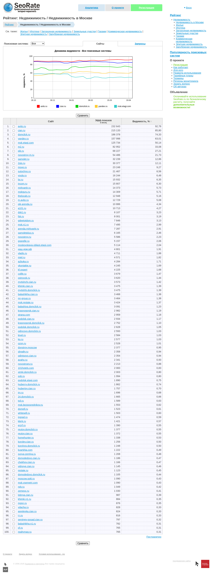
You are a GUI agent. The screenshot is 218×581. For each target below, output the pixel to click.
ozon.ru (22, 343)
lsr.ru (20, 179)
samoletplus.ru (26, 232)
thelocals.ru (24, 196)
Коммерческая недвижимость (125, 31)
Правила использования (187, 73)
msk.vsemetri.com (28, 482)
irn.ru (21, 392)
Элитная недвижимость (33, 34)
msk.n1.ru (23, 224)
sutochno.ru (24, 171)
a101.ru (22, 208)
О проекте (118, 7)
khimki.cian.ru (25, 286)
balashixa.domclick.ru (29, 306)
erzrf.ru (22, 425)
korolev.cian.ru (26, 441)
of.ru (20, 527)
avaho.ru (22, 359)
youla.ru (22, 175)
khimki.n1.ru (24, 499)
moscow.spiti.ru (26, 478)
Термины (178, 78)
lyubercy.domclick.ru (29, 384)
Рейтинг (9, 24)
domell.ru (23, 409)
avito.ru (22, 126)
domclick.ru (24, 134)
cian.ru (21, 130)
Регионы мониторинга (185, 81)
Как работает (180, 67)
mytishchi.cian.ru (27, 282)
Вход (189, 7)
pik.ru (21, 151)
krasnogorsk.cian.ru (28, 310)
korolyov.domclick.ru (29, 445)
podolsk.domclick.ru (28, 327)
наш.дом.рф (25, 249)
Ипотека (34, 31)
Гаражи (102, 31)
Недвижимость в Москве (190, 22)
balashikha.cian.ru (28, 294)
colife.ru (22, 273)
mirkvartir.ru (24, 187)
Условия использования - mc (52, 554)
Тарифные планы (183, 75)
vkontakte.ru (24, 265)
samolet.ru (23, 159)
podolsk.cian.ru (26, 318)
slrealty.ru (23, 351)
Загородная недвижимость (56, 31)
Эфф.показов (103, 121)
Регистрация (146, 7)
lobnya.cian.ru (25, 495)
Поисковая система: (16, 43)
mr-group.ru (24, 298)
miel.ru (21, 257)
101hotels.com (26, 368)
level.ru (22, 335)
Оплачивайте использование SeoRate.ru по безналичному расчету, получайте (189, 102)
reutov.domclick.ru (28, 429)
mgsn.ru (22, 503)
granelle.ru (23, 241)
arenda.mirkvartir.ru (28, 228)
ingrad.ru (23, 417)
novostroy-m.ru (26, 155)
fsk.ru (21, 216)
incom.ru (22, 183)
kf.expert (22, 269)
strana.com (24, 314)
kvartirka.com (25, 450)
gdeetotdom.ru (26, 220)
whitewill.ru (24, 413)
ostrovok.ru (24, 278)
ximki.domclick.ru (27, 372)
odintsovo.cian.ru (27, 355)
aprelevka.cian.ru (27, 511)
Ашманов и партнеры (34, 564)
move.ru (22, 167)
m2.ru (21, 146)
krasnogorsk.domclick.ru (31, 323)
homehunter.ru (26, 437)
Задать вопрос (181, 83)
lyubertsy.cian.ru (27, 388)
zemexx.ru (23, 491)
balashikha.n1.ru (27, 523)
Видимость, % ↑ (142, 121)
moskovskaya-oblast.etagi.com (34, 245)
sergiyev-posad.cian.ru (30, 519)
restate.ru (23, 470)
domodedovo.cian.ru (29, 458)
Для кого (178, 70)
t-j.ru (20, 515)
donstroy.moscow (27, 347)
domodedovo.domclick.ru (31, 474)
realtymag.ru (25, 531)
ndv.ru (21, 486)
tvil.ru (21, 400)
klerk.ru (22, 421)
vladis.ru (22, 253)
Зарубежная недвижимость (64, 34)
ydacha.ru (23, 507)
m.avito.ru (23, 200)
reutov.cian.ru (25, 433)
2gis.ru (21, 163)
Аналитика (91, 7)
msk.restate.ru (25, 302)
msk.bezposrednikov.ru (30, 404)
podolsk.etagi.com (28, 380)
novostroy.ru (24, 237)
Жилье (24, 31)
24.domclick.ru (26, 396)
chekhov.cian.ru (26, 462)
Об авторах (179, 86)
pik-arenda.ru (25, 204)
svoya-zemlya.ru (27, 454)
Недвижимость (181, 19)
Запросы (140, 43)
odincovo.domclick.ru (29, 331)
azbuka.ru (23, 261)
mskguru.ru (24, 191)
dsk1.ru (22, 212)
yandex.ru (23, 138)
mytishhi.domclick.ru (29, 290)
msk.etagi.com (26, 142)
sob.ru (21, 376)
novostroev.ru (25, 364)
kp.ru (20, 339)
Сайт (51, 121)
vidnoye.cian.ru (26, 466)
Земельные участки (85, 31)
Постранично (153, 536)
